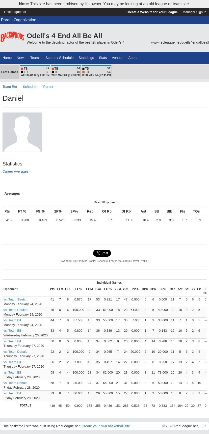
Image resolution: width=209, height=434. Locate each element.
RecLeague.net (15, 12)
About (132, 58)
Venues (117, 58)
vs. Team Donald (15, 351)
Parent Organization (18, 20)
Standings (86, 58)
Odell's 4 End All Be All (64, 36)
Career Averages (15, 171)
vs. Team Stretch (15, 299)
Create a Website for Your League (152, 12)
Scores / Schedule (60, 58)
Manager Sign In (194, 12)
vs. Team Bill (12, 320)
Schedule (30, 87)
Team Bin (9, 87)
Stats (103, 58)
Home (7, 58)
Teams (35, 58)
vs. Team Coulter (15, 310)
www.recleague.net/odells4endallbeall (180, 42)
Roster (48, 87)
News (21, 58)
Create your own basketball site (105, 426)
